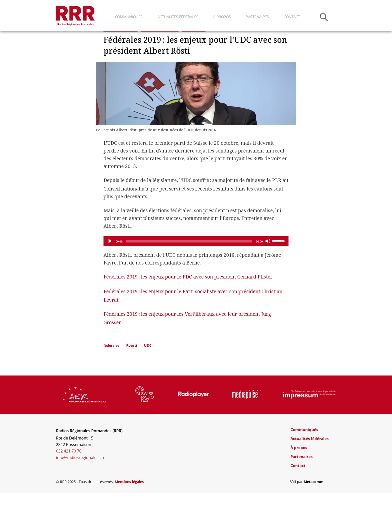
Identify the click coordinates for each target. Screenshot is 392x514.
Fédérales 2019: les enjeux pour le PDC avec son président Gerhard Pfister (188, 297)
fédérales (111, 366)
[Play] (110, 262)
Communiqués (128, 16)
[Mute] (268, 262)
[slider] (189, 262)
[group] (84, 415)
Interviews (194, 48)
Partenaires (257, 16)
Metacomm (314, 502)
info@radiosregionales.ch (80, 478)
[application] (196, 262)
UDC (148, 366)
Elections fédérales (160, 48)
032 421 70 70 (69, 471)
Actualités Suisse (120, 48)
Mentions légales (129, 502)
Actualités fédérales (178, 16)
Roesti (131, 366)
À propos (222, 16)
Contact (292, 16)
